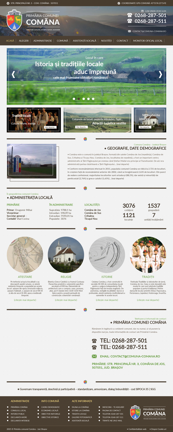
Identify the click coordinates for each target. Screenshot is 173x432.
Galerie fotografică (82, 417)
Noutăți (106, 40)
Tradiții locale (79, 414)
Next (161, 74)
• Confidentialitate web (136, 429)
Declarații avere (19, 417)
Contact (122, 40)
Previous (12, 74)
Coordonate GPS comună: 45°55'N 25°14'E (144, 3)
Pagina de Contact (111, 410)
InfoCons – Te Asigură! (113, 407)
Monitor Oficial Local (147, 40)
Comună (62, 40)
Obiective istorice (50, 417)
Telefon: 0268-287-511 (112, 417)
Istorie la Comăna (80, 410)
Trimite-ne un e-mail (112, 421)
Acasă (10, 40)
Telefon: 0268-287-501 (112, 414)
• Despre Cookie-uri (158, 429)
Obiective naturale (50, 414)
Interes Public (18, 414)
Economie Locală (49, 410)
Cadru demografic (50, 407)
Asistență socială (84, 40)
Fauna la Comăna (80, 407)
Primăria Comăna (19, 407)
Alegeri (24, 40)
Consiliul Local (18, 410)
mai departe (122, 164)
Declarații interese (20, 421)
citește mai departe (25, 299)
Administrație (43, 40)
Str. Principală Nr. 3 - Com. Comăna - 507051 (34, 3)
